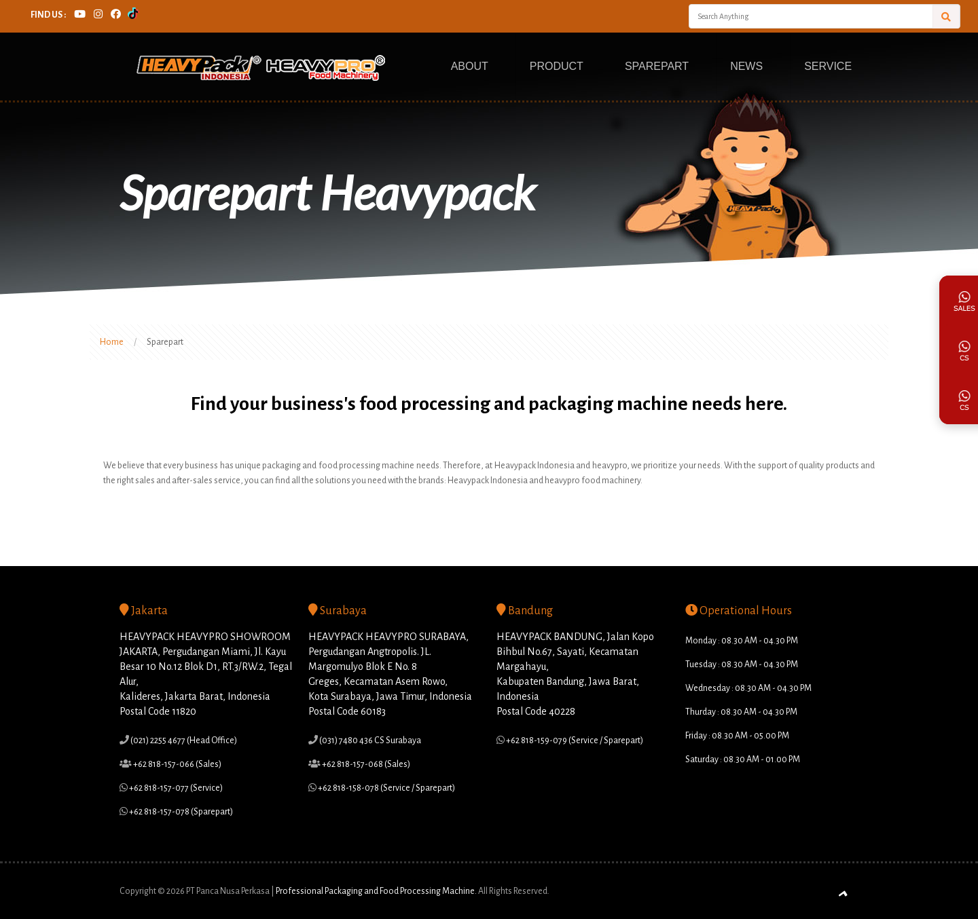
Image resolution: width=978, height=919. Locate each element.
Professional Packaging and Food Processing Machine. (376, 891)
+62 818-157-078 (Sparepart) (180, 812)
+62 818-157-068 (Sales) (365, 764)
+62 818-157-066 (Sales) (176, 764)
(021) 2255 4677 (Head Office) (183, 740)
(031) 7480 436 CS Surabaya (369, 740)
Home (112, 342)
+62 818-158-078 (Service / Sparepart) (385, 788)
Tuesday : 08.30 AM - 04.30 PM (741, 664)
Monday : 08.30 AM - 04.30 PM (741, 640)
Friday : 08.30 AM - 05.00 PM (737, 735)
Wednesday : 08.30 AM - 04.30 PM (748, 688)
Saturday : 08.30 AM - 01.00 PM (742, 759)
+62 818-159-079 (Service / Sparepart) (574, 740)
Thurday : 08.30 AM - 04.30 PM (741, 712)
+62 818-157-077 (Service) (175, 788)
